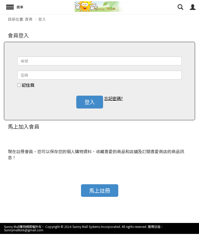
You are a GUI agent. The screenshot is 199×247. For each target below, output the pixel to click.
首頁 (29, 19)
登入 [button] (89, 102)
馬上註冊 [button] (99, 190)
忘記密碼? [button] (113, 98)
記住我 (28, 85)
